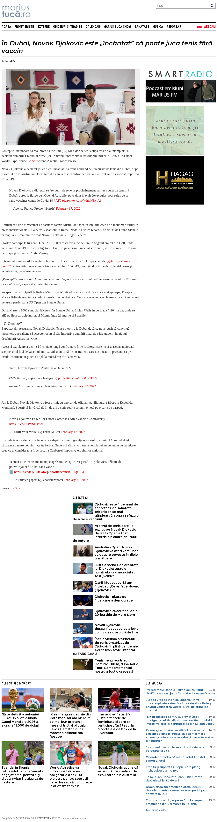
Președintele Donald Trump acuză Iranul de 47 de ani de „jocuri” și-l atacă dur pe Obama (180, 691)
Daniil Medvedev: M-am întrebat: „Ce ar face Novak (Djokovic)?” (117, 586)
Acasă (6, 26)
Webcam (210, 26)
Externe (44, 26)
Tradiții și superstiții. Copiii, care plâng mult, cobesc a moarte (173, 768)
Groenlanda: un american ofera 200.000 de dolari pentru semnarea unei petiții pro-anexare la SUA (176, 790)
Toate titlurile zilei (156, 810)
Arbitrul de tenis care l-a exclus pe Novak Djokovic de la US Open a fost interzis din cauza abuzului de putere (105, 533)
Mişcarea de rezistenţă (37, 11)
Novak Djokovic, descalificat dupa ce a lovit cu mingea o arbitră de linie (116, 628)
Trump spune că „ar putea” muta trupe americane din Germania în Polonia (174, 802)
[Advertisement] (34, 521)
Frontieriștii (24, 26)
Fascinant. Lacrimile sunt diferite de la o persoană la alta (175, 748)
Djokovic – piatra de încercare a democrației (114, 598)
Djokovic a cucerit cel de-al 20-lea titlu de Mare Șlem (116, 612)
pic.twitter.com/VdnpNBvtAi (81, 200)
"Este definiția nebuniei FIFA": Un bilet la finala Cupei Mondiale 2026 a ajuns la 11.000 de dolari (20, 720)
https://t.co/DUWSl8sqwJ (26, 424)
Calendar (93, 26)
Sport (26, 683)
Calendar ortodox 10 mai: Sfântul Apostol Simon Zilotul (175, 758)
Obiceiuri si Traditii (67, 26)
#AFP (57, 200)
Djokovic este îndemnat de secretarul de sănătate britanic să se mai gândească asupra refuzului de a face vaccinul (106, 512)
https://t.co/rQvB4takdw (30, 472)
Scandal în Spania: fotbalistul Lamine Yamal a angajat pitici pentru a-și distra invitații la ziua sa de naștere (23, 775)
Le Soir (33, 161)
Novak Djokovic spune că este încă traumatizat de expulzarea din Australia (118, 771)
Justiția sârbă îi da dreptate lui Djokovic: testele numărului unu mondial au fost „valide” (117, 570)
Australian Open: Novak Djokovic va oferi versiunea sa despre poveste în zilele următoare (116, 552)
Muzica (158, 26)
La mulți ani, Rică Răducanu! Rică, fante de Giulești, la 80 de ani (174, 778)
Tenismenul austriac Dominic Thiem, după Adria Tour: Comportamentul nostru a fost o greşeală (116, 666)
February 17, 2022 (68, 208)
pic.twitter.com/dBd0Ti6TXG (77, 378)
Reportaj (174, 26)
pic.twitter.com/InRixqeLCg (65, 472)
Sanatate (142, 26)
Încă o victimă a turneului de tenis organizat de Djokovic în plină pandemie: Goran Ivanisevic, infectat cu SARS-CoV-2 (106, 646)
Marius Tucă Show (117, 26)
